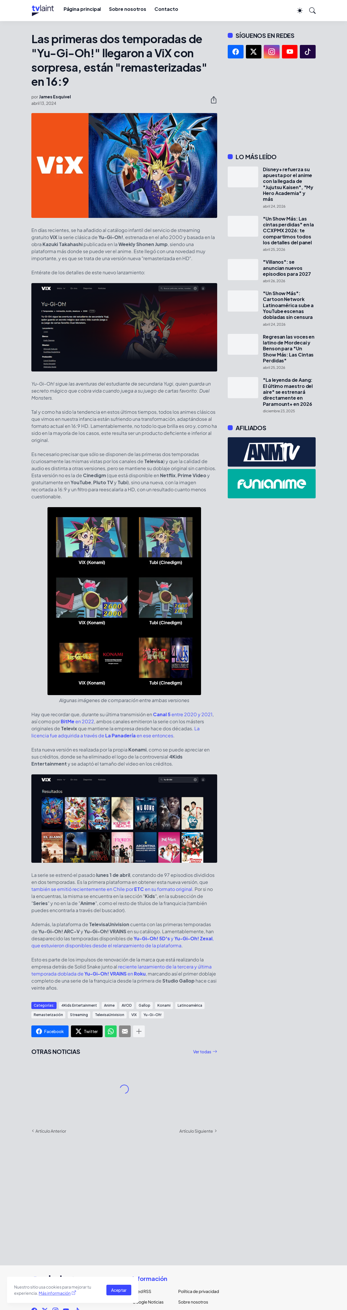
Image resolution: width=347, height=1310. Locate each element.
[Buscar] (310, 10)
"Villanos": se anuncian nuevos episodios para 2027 (287, 268)
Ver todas (202, 1051)
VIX (134, 1015)
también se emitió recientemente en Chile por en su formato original (111, 889)
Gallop (144, 1005)
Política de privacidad (196, 1291)
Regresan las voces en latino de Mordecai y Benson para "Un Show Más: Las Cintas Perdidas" (288, 349)
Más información (55, 1293)
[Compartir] (211, 100)
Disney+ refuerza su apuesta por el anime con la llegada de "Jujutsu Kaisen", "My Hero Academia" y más (288, 184)
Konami (164, 1005)
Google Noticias (148, 1301)
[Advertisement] (272, 105)
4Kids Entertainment (79, 1005)
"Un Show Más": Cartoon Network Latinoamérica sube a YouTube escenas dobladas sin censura (288, 305)
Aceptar (119, 1290)
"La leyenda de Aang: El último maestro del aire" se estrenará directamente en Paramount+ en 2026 (288, 392)
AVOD (127, 1005)
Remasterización (48, 1015)
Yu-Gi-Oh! (152, 1015)
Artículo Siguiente (196, 1131)
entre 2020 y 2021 (182, 714)
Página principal (82, 9)
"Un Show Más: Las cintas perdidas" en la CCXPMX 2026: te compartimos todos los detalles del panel (288, 230)
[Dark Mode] (297, 10)
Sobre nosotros (127, 9)
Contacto (166, 9)
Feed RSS (141, 1291)
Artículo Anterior (50, 1131)
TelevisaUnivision (109, 1015)
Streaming (79, 1015)
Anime (109, 1005)
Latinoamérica (190, 1005)
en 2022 (77, 721)
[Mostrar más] (139, 1031)
